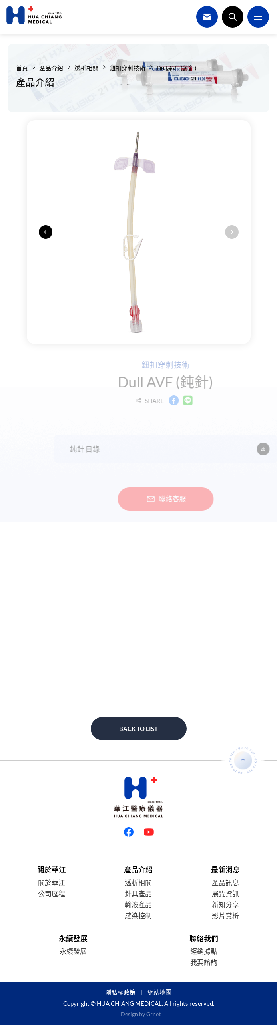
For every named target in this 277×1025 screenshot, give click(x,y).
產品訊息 (225, 882)
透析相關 (86, 68)
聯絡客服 (173, 499)
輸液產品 (138, 904)
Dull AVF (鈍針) (177, 68)
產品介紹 (51, 68)
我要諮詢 (203, 962)
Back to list (138, 728)
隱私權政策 (121, 992)
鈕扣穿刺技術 (127, 68)
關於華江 (51, 882)
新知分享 (225, 904)
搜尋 (232, 17)
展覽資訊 (225, 894)
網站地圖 (159, 992)
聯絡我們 (207, 17)
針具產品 (138, 894)
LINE (196, 401)
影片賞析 (225, 916)
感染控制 (138, 916)
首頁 (22, 68)
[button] (45, 232)
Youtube (149, 832)
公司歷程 (51, 894)
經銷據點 (203, 951)
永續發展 (73, 951)
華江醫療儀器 (34, 15)
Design (129, 1014)
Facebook (182, 401)
